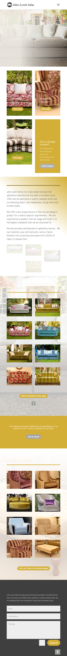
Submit (54, 632)
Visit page (17, 109)
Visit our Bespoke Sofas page (33, 385)
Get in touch (47, 166)
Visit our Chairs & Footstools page (33, 558)
